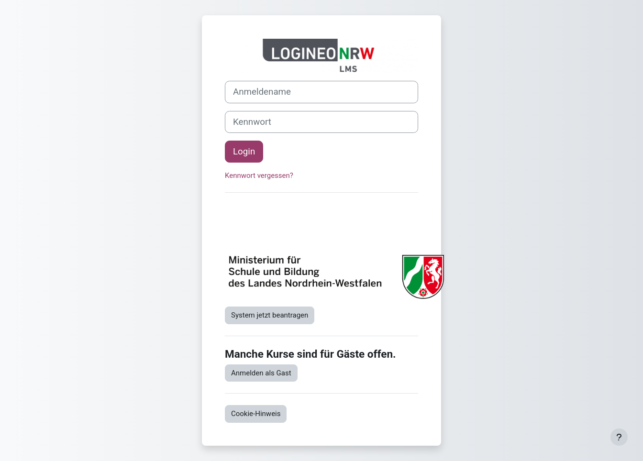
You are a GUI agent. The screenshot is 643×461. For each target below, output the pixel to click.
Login (244, 151)
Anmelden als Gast (261, 373)
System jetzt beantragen (269, 315)
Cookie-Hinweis (255, 413)
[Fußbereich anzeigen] (619, 437)
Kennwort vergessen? (259, 175)
